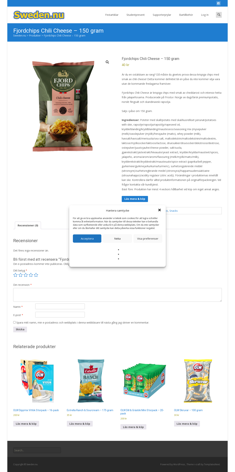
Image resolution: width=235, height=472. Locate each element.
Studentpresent (135, 18)
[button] (160, 210)
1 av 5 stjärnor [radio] (15, 275)
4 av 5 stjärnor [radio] (31, 275)
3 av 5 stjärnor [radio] (26, 275)
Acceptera (87, 238)
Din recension (22, 284)
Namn (18, 306)
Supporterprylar (162, 18)
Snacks (173, 210)
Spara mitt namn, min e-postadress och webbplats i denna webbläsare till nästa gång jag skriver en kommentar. (82, 322)
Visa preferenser (147, 238)
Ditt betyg (20, 270)
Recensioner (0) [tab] (28, 225)
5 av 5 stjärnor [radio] (36, 275)
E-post (18, 315)
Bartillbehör (186, 18)
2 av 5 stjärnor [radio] (20, 275)
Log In (205, 18)
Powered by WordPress (172, 464)
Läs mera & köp (134, 199)
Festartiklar (111, 18)
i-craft (197, 464)
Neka (117, 238)
